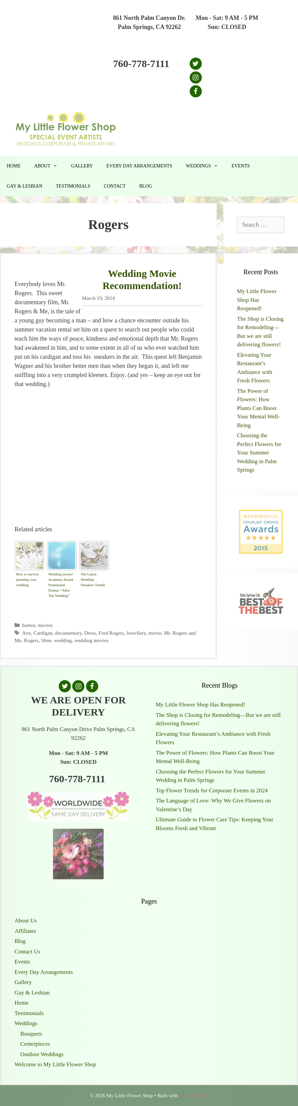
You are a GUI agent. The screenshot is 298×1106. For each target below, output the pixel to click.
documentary (68, 633)
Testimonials (73, 186)
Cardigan (42, 633)
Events (241, 165)
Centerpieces (35, 1044)
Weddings (205, 166)
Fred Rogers (111, 633)
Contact (115, 186)
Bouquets (31, 1034)
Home (14, 165)
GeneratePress (193, 1095)
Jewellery (136, 633)
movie (154, 633)
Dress (90, 633)
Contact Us (27, 951)
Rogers (31, 640)
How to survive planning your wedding (27, 579)
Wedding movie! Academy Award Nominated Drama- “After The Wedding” (60, 585)
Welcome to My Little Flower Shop (55, 1064)
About (49, 166)
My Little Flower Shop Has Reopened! (256, 300)
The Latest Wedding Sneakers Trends (93, 579)
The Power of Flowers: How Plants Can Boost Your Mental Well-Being (258, 408)
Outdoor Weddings (41, 1054)
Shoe (46, 640)
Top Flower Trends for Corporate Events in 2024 (212, 790)
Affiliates (25, 931)
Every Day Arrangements (139, 165)
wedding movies (92, 640)
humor (28, 625)
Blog (145, 186)
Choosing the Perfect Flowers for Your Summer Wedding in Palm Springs (259, 452)
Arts (26, 633)
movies (45, 625)
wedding (63, 640)
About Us (26, 920)
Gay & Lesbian (25, 186)
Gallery (82, 165)
